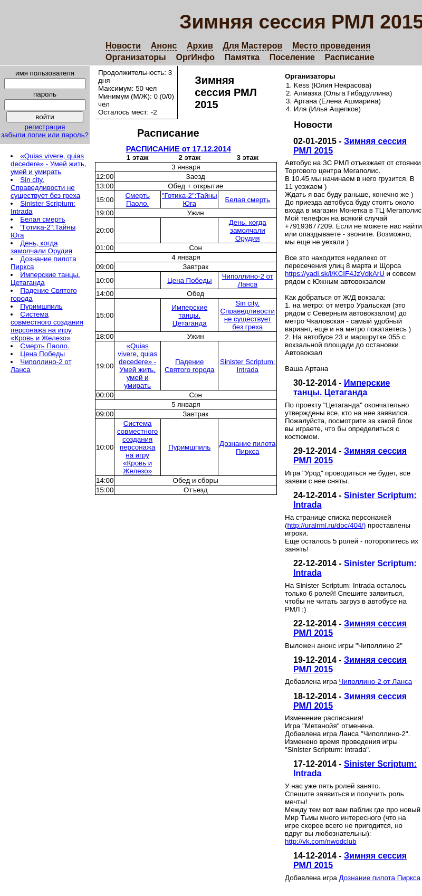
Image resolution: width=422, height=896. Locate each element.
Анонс (164, 45)
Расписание (350, 57)
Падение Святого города (190, 366)
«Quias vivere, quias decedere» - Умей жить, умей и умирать (49, 164)
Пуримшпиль (41, 306)
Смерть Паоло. (44, 346)
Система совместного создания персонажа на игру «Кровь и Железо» (47, 326)
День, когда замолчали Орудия (41, 247)
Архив (200, 45)
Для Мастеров (252, 45)
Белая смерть (42, 219)
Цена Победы (42, 354)
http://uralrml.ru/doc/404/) (326, 525)
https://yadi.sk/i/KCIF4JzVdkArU (335, 274)
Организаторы (136, 57)
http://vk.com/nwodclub (321, 841)
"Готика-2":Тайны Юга (189, 199)
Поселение (292, 57)
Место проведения (331, 45)
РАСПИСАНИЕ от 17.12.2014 (178, 149)
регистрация (44, 127)
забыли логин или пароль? (45, 135)
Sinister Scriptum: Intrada (247, 366)
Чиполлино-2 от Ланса (376, 681)
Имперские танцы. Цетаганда (341, 387)
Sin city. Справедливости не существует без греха (45, 187)
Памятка (242, 57)
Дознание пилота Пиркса (380, 878)
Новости (123, 45)
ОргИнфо (195, 57)
